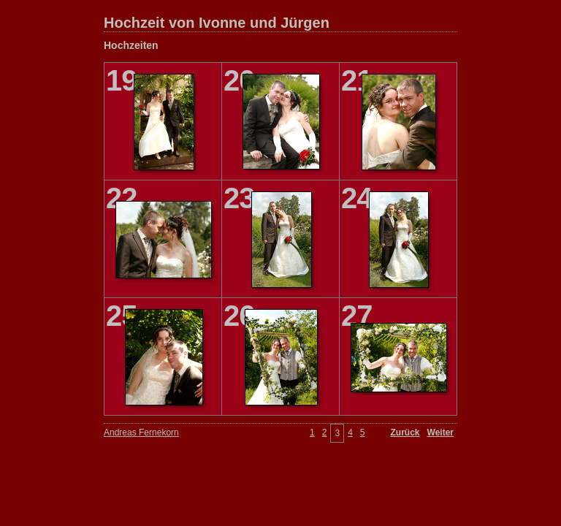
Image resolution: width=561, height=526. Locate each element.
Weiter (440, 432)
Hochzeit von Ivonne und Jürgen (216, 23)
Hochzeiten (131, 45)
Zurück (405, 432)
